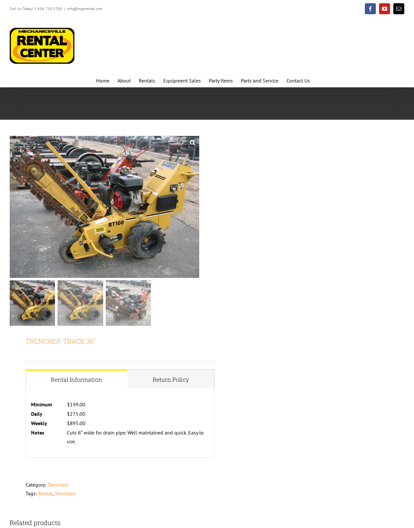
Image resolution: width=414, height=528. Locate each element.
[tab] (76, 379)
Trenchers (58, 484)
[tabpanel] (120, 423)
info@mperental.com (85, 8)
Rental (45, 493)
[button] (192, 142)
